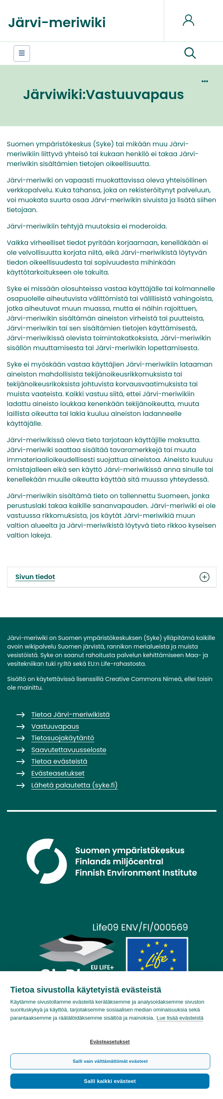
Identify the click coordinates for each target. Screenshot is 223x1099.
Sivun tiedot (112, 577)
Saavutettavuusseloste (68, 750)
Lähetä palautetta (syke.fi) (74, 785)
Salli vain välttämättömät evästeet (110, 1061)
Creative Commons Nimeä (143, 679)
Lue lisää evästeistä (179, 1018)
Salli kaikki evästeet (110, 1081)
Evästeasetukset (110, 1042)
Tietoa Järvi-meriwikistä (70, 714)
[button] (190, 53)
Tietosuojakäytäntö (62, 738)
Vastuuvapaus (55, 726)
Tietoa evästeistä (59, 761)
